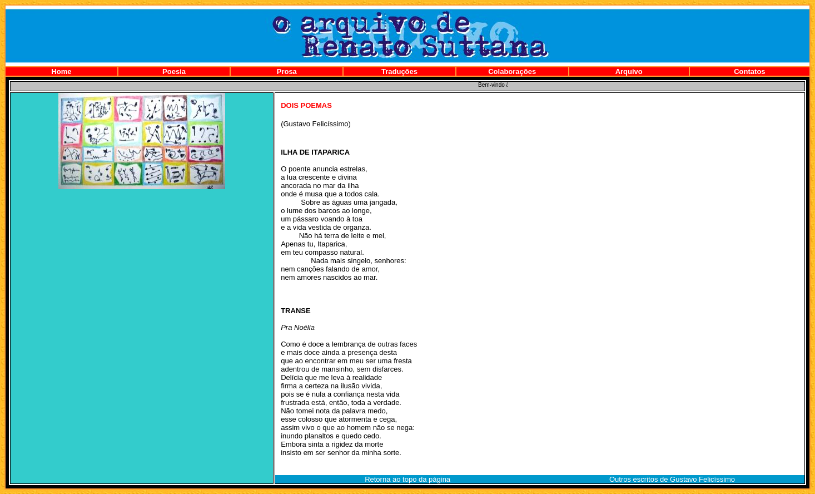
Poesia (174, 71)
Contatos (749, 71)
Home (61, 71)
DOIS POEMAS (306, 105)
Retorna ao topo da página (407, 479)
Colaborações (512, 71)
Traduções (399, 71)
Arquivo (629, 71)
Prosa (287, 71)
